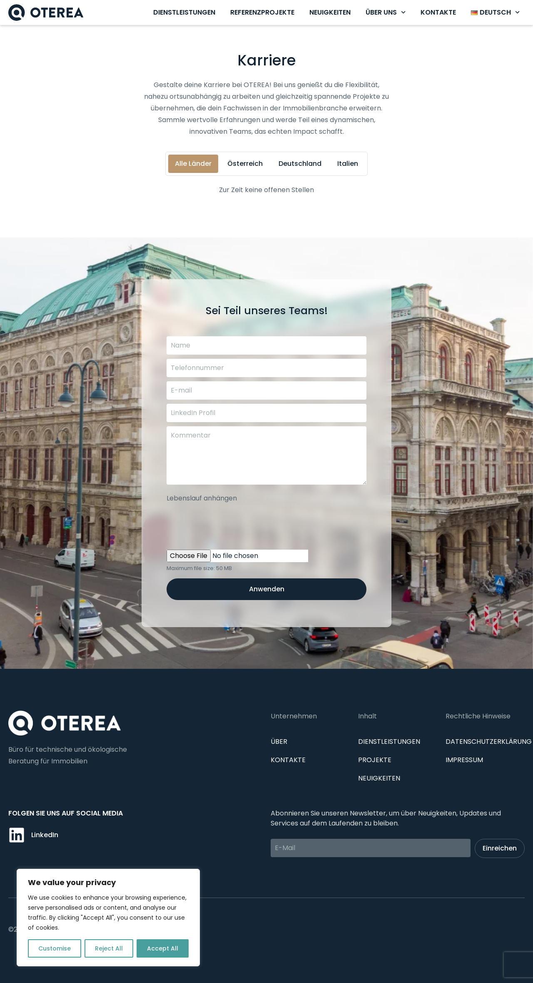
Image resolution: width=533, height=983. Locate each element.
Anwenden (266, 589)
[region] (108, 917)
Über (279, 741)
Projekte (374, 760)
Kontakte (438, 12)
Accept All (162, 948)
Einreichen (500, 848)
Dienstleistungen (184, 12)
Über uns (386, 12)
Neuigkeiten (330, 12)
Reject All (109, 948)
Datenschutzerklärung (489, 741)
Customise (54, 948)
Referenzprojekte (262, 12)
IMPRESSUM (464, 760)
